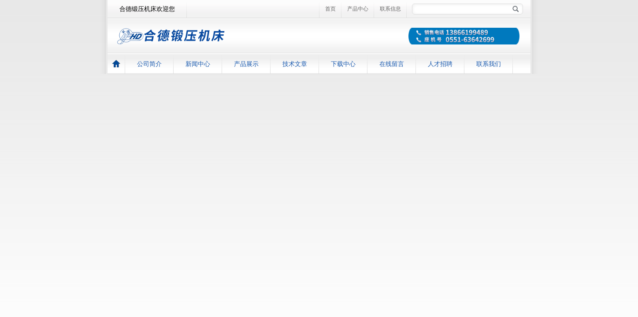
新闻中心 (197, 63)
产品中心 (357, 9)
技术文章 (294, 63)
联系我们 (488, 63)
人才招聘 (440, 63)
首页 (330, 9)
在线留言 (391, 63)
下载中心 (343, 63)
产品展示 (246, 63)
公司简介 (149, 63)
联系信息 (390, 9)
